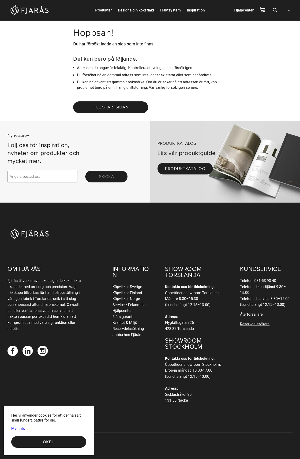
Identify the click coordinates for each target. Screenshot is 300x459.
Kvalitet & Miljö (124, 322)
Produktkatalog (185, 168)
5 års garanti (122, 317)
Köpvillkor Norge (126, 298)
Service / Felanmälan (129, 305)
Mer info (18, 428)
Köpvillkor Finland (127, 293)
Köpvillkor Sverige (127, 287)
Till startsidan (110, 107)
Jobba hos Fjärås (126, 335)
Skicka (106, 176)
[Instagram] (43, 351)
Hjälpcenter (122, 310)
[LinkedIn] (27, 351)
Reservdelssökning (128, 328)
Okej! (49, 442)
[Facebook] (13, 351)
